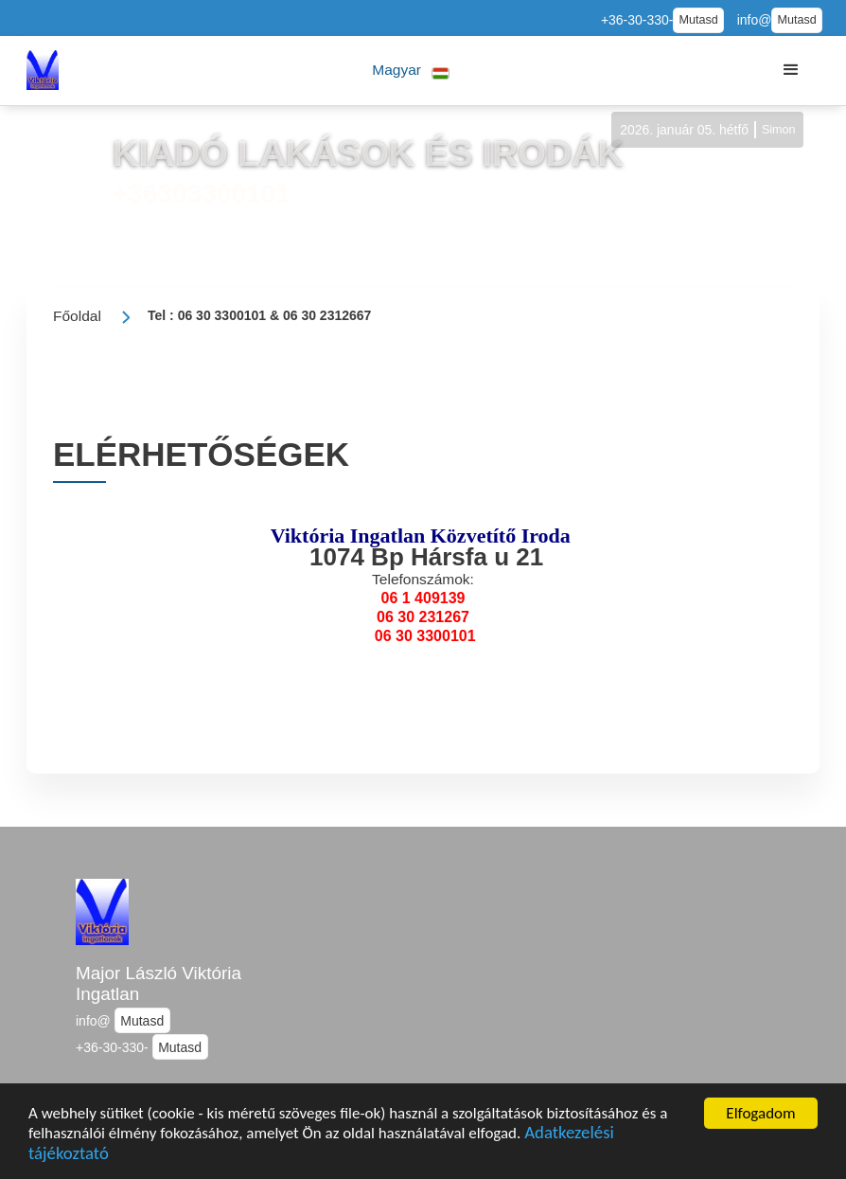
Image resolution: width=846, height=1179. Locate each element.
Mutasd (698, 20)
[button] (411, 71)
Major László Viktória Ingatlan (158, 984)
